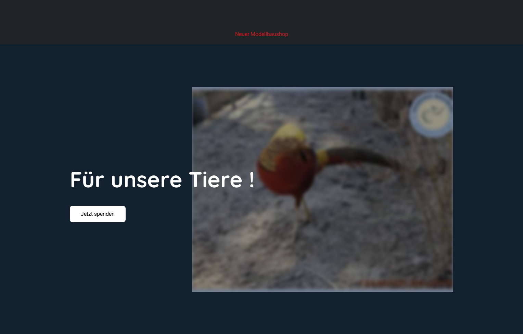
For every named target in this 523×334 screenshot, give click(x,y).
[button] (98, 214)
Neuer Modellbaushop (261, 34)
